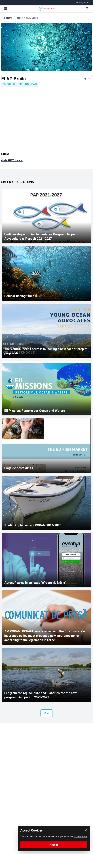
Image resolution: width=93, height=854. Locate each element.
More (46, 713)
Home (9, 18)
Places (19, 18)
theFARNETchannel (12, 160)
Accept (54, 844)
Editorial (9, 84)
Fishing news (28, 84)
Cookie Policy (80, 836)
